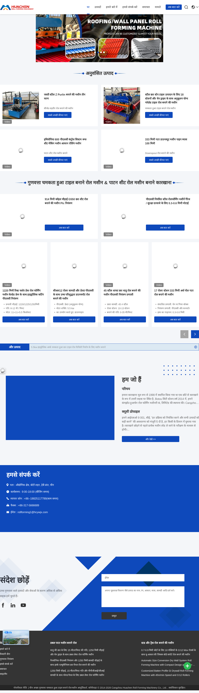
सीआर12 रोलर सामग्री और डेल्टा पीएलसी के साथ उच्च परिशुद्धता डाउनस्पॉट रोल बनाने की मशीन (73, 294)
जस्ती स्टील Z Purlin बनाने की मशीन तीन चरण (64, 96)
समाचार (146, 7)
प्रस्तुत (114, 615)
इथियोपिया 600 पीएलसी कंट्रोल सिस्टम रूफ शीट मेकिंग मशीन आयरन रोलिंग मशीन (65, 141)
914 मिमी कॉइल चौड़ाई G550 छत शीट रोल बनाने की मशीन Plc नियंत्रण (66, 201)
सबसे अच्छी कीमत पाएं (58, 115)
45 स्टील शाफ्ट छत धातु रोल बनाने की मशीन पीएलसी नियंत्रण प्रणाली (122, 292)
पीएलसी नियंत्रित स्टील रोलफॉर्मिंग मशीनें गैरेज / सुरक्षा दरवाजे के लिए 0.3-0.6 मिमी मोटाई (168, 201)
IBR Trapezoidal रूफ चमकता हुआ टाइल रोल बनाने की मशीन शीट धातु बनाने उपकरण (69, 347)
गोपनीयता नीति (20, 687)
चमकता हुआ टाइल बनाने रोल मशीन (160, 108)
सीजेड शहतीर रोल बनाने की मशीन (58, 108)
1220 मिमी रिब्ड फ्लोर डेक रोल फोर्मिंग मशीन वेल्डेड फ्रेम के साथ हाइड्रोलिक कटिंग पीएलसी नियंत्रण (23, 294)
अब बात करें (174, 7)
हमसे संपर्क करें (129, 7)
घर (88, 7)
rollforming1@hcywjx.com (33, 512)
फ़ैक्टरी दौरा (5, 654)
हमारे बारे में (111, 7)
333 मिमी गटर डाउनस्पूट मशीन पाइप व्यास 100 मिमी (166, 141)
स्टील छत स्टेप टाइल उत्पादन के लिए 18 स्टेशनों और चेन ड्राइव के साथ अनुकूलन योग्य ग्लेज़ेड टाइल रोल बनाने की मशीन (166, 98)
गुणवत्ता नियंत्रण (7, 659)
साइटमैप (3, 674)
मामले (158, 7)
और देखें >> (150, 439)
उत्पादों (98, 7)
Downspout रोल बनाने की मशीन (160, 153)
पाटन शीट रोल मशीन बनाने (55, 153)
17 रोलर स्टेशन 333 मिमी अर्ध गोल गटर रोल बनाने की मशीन (174, 292)
